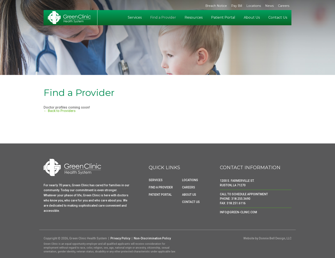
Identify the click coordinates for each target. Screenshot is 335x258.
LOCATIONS (190, 180)
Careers (283, 6)
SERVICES (156, 180)
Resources (194, 17)
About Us (252, 17)
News (269, 6)
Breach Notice (216, 6)
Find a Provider (163, 17)
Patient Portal (223, 17)
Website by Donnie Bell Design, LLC (267, 238)
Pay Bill (236, 6)
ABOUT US (189, 194)
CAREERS (188, 187)
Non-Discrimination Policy (152, 238)
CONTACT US (191, 202)
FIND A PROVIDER (161, 187)
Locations (253, 6)
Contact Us (277, 17)
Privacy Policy (120, 238)
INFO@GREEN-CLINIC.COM (238, 212)
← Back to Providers (60, 111)
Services (135, 17)
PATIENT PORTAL (160, 194)
